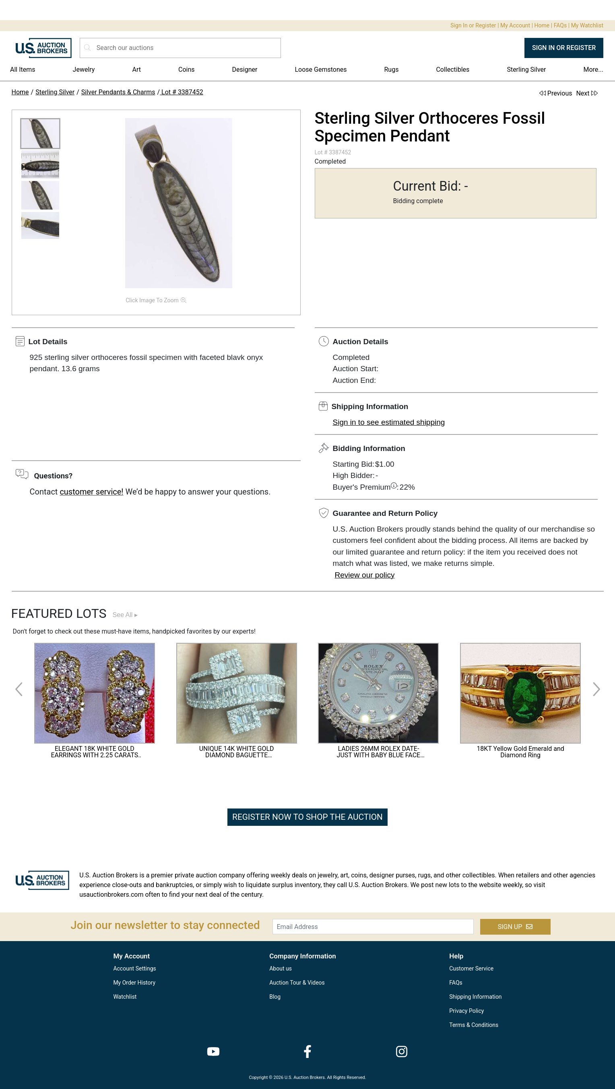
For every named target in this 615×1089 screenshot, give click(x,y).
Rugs (391, 69)
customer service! (91, 492)
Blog (275, 996)
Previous (555, 93)
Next (586, 93)
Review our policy (365, 575)
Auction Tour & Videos (297, 982)
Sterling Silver (526, 69)
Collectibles (452, 69)
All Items (22, 69)
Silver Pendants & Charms (118, 92)
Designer (245, 69)
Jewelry (84, 69)
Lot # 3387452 (181, 92)
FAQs (560, 25)
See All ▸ (125, 614)
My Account (515, 25)
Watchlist (124, 996)
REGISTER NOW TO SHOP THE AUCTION (307, 817)
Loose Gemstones (321, 69)
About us (280, 968)
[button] (40, 133)
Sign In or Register (473, 25)
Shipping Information (475, 996)
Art (136, 69)
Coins (186, 69)
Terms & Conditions (473, 1025)
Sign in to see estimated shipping (389, 422)
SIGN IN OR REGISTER (564, 48)
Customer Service (471, 968)
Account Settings (134, 968)
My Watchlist (587, 25)
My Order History (134, 982)
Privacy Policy (466, 1011)
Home (542, 25)
